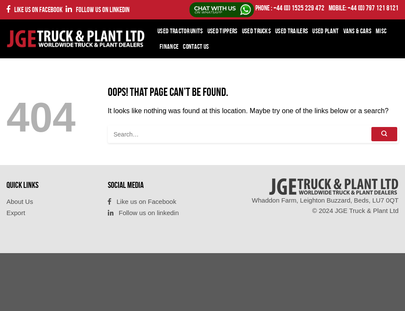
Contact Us (196, 46)
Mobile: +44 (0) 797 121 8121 (364, 8)
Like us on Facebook (34, 9)
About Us (19, 201)
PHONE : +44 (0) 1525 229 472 (289, 8)
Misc (381, 31)
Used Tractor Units (180, 31)
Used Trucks (256, 31)
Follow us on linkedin (97, 9)
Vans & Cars (357, 31)
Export (15, 212)
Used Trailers (291, 31)
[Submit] (384, 134)
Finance (169, 46)
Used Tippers (222, 31)
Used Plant (325, 31)
